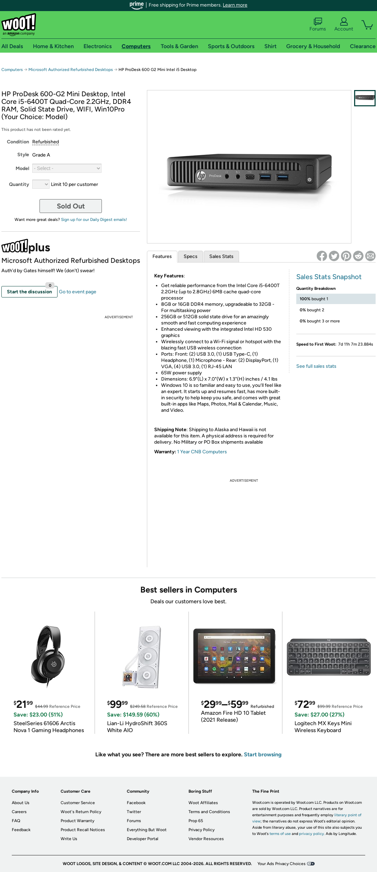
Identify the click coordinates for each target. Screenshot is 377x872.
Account (343, 24)
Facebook (136, 802)
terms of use (280, 833)
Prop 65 (195, 820)
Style (23, 155)
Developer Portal (142, 838)
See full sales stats (316, 366)
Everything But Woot (147, 829)
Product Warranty (77, 820)
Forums (317, 24)
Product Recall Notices (83, 829)
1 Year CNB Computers (202, 452)
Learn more (235, 5)
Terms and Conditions (209, 811)
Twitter (134, 811)
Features (162, 256)
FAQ (16, 820)
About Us (20, 802)
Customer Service (78, 802)
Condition (18, 142)
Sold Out (71, 206)
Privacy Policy (201, 829)
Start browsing (263, 754)
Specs (191, 256)
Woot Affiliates (203, 802)
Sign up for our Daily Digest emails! (94, 219)
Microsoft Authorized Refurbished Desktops (70, 69)
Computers (12, 69)
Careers (19, 811)
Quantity (19, 184)
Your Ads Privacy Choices (281, 863)
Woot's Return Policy (81, 811)
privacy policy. (312, 833)
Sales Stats (221, 256)
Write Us (69, 838)
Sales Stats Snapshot (329, 277)
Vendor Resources (206, 838)
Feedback (21, 829)
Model (22, 168)
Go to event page (77, 292)
